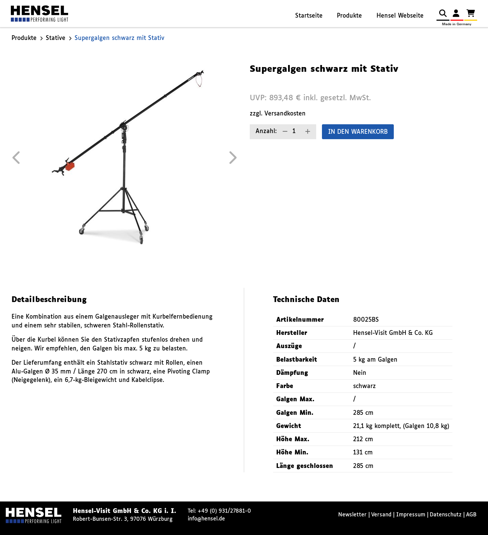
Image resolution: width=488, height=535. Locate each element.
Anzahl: (266, 131)
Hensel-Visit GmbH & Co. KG (393, 333)
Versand (381, 514)
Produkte (349, 16)
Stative (55, 38)
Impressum (410, 514)
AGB (471, 514)
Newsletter (352, 514)
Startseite (309, 16)
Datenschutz (446, 514)
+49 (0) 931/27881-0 (224, 511)
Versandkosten (285, 114)
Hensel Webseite (400, 16)
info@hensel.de (206, 518)
